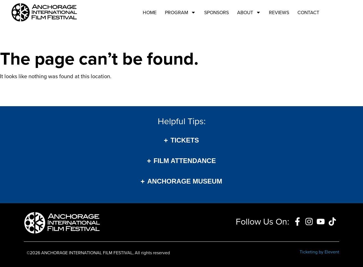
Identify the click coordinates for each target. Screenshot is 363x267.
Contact (308, 12)
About (249, 12)
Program (180, 12)
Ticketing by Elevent (319, 252)
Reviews (279, 12)
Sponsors (216, 12)
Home (150, 12)
